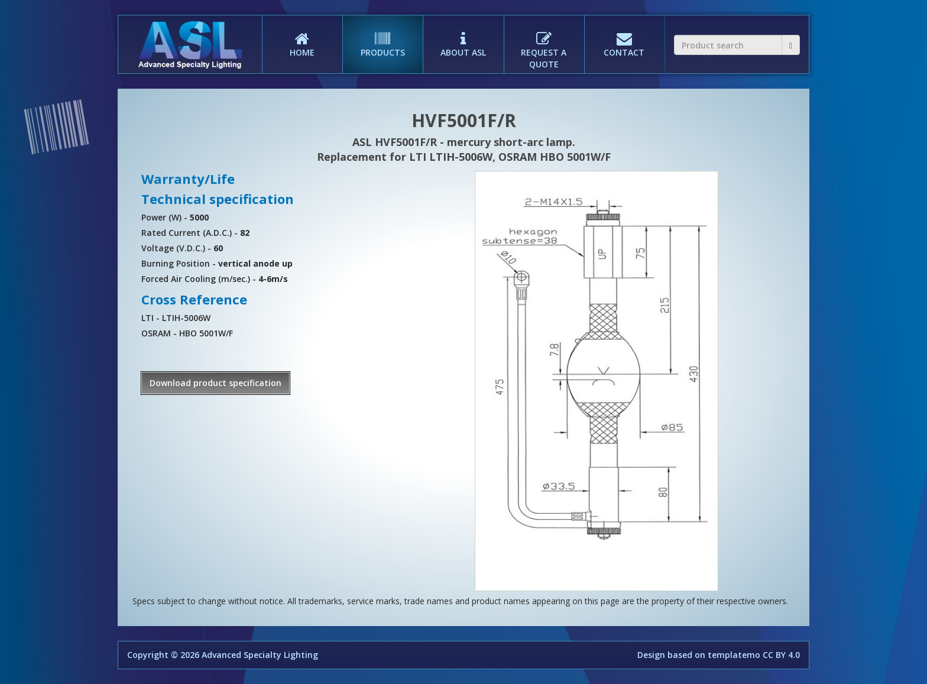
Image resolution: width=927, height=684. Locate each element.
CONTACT (624, 36)
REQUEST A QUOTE (544, 42)
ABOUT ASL (463, 36)
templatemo (734, 654)
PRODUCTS (382, 36)
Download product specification (215, 382)
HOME (302, 36)
